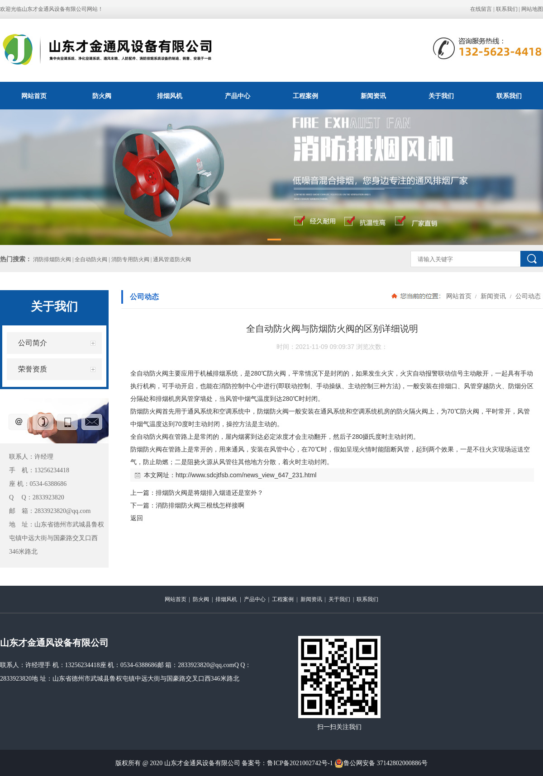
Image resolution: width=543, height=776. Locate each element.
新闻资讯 (373, 95)
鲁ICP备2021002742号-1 (300, 763)
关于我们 (441, 95)
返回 (136, 518)
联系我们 (507, 9)
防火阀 (101, 95)
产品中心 (237, 95)
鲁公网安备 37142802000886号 (381, 763)
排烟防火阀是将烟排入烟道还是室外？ (209, 492)
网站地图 (532, 9)
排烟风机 (169, 95)
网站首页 (34, 95)
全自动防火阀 (149, 373)
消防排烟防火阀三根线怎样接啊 (200, 505)
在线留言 (481, 9)
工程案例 (305, 95)
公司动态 (527, 296)
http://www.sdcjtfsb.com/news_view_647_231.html (246, 475)
